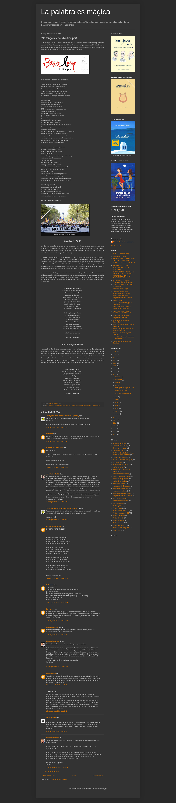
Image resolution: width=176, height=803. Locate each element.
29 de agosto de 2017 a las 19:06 (57, 620)
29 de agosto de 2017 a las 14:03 (57, 602)
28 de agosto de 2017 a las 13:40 (57, 441)
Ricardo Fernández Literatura (123, 242)
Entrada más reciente (48, 776)
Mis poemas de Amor (119, 483)
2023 (115, 357)
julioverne (49, 609)
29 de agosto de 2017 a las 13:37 (57, 578)
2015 (115, 420)
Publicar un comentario (51, 771)
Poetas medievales (119, 515)
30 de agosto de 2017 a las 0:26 (56, 634)
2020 (115, 366)
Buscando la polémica (120, 443)
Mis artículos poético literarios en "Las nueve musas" (123, 329)
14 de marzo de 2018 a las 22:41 (56, 685)
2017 (115, 374)
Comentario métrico (119, 450)
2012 (115, 429)
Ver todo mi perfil (116, 245)
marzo (117, 408)
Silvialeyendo (51, 717)
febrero (117, 411)
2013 (115, 426)
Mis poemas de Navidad (120, 488)
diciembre (118, 377)
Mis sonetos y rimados (120, 498)
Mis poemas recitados (120, 318)
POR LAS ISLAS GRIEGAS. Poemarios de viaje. (122, 277)
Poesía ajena (117, 506)
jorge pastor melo (52, 627)
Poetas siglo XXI (118, 523)
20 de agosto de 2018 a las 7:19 (56, 731)
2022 (115, 360)
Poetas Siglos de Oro (119, 525)
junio (116, 400)
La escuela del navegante (123, 393)
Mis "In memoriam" (119, 467)
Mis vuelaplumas (86, 405)
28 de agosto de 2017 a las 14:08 (57, 467)
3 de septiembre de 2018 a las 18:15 (58, 767)
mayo (117, 402)
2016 (115, 417)
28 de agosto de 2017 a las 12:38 (57, 427)
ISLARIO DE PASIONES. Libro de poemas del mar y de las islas (124, 273)
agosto (117, 385)
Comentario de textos (120, 448)
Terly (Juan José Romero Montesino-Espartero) (62, 416)
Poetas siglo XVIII (118, 520)
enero (117, 414)
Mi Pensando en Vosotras (121, 464)
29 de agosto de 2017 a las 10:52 (57, 502)
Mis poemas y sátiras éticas (54, 405)
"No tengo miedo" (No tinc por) (124, 388)
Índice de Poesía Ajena (120, 291)
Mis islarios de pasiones (120, 479)
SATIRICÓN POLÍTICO (120, 265)
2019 (115, 369)
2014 (115, 423)
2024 (115, 354)
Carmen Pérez (51, 673)
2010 (115, 434)
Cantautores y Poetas (120, 445)
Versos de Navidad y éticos (121, 528)
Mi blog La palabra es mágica (122, 459)
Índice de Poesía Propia (120, 289)
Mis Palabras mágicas (120, 481)
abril (116, 405)
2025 (115, 352)
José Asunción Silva (121, 390)
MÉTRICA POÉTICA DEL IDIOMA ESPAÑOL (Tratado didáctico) (123, 259)
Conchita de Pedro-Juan (54, 448)
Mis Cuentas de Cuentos (121, 474)
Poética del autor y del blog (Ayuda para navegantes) (121, 294)
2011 (115, 431)
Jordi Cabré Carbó (52, 474)
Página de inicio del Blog (121, 254)
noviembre (118, 380)
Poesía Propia (96, 405)
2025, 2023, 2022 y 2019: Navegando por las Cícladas (122, 312)
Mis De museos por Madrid (121, 476)
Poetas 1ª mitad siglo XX (121, 510)
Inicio (74, 776)
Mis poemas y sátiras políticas (72, 405)
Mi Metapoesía (117, 462)
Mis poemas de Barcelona (121, 486)
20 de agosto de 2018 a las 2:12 (56, 711)
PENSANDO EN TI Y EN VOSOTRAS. (121, 268)
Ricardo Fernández (52, 641)
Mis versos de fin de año (120, 501)
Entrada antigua (98, 776)
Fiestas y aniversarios (120, 457)
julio (116, 397)
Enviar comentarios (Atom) (58, 779)
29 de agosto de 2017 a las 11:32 (57, 520)
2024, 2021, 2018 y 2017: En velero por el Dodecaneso (122, 307)
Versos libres (117, 530)
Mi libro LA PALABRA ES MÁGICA (124, 263)
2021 (115, 363)
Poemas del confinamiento (121, 315)
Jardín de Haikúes (118, 300)
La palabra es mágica (75, 12)
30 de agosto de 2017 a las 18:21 (57, 667)
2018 (115, 371)
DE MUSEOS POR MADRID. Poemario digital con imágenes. (123, 281)
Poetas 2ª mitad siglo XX (121, 513)
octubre (117, 382)
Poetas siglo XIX (118, 518)
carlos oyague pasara (53, 526)
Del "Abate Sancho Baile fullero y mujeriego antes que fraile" (123, 454)
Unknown (49, 434)
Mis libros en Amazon (120, 256)
